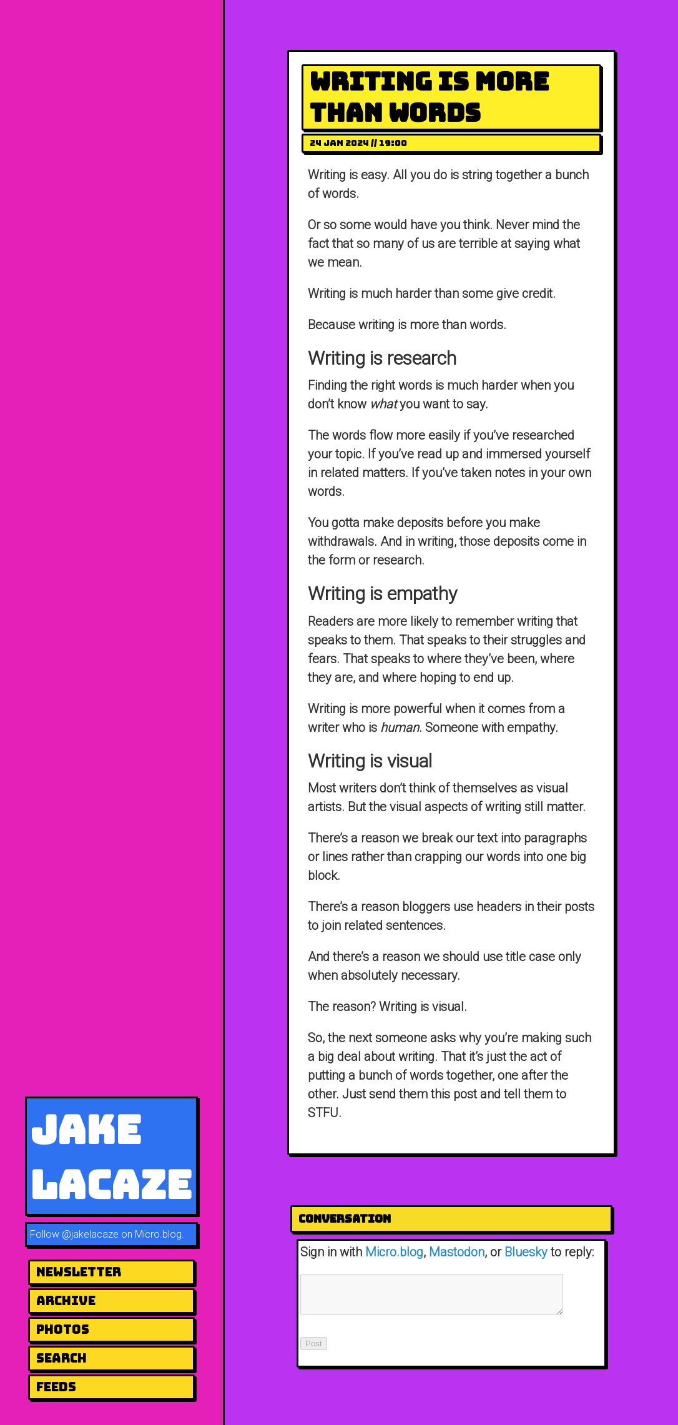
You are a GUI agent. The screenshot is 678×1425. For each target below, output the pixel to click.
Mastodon (456, 1252)
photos (62, 1329)
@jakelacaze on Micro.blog (122, 1234)
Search (61, 1358)
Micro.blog (394, 1252)
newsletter (78, 1272)
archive (66, 1301)
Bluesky (526, 1252)
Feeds (56, 1387)
